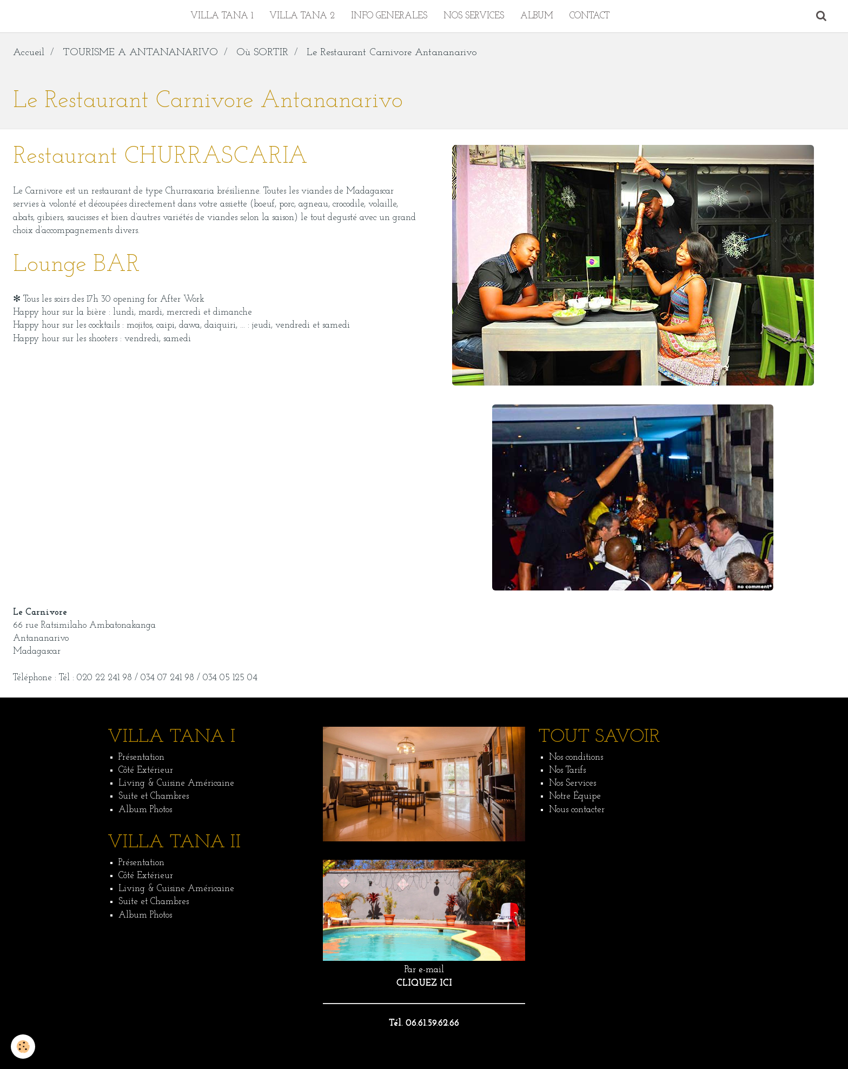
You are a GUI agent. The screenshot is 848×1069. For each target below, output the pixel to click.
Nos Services (572, 783)
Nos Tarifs (567, 770)
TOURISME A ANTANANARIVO (140, 53)
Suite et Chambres (153, 796)
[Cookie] (23, 1046)
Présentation (141, 757)
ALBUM (536, 16)
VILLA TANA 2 (302, 16)
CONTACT (589, 16)
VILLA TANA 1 (221, 16)
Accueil (28, 53)
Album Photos (145, 809)
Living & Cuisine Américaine (176, 783)
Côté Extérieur (145, 770)
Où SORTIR (262, 53)
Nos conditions (576, 757)
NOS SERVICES (473, 16)
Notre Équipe (575, 796)
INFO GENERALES (389, 16)
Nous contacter (577, 809)
